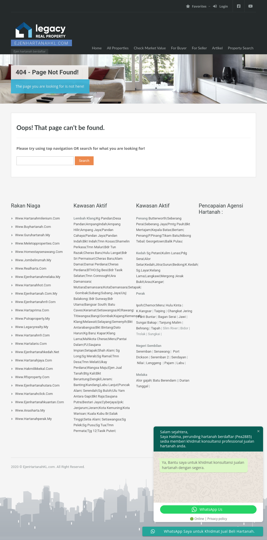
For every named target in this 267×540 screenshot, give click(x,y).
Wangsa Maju (97, 368)
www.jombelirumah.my (33, 260)
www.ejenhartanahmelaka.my (37, 277)
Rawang (127, 310)
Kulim (166, 253)
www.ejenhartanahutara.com (37, 385)
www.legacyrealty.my (31, 327)
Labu (180, 363)
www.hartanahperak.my (33, 419)
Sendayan (179, 357)
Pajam (170, 363)
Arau (147, 282)
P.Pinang (154, 236)
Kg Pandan (104, 218)
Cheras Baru (92, 253)
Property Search (240, 48)
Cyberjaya (109, 402)
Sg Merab (89, 356)
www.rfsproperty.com (32, 377)
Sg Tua (101, 425)
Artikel (217, 48)
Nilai (140, 363)
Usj (123, 293)
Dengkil (95, 379)
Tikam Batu (170, 236)
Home (97, 48)
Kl (118, 310)
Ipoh (139, 305)
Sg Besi (102, 270)
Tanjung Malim (170, 322)
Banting (79, 385)
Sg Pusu (89, 425)
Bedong (178, 264)
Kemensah (133, 316)
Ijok (120, 402)
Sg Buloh (104, 391)
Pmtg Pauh (176, 224)
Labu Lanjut (109, 385)
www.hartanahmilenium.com (37, 218)
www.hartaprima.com (32, 310)
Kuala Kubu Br (97, 414)
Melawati (90, 322)
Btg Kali (89, 373)
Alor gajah (143, 380)
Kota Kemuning (110, 408)
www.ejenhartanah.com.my (36, 293)
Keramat (89, 310)
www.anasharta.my (30, 410)
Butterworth (158, 218)
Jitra (158, 264)
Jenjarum (81, 408)
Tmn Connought (98, 276)
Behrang (142, 328)
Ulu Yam (118, 391)
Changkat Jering (180, 311)
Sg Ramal (104, 356)
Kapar (101, 333)
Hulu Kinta (173, 305)
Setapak (134, 287)
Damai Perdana (95, 264)
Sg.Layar (142, 270)
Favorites (196, 6)
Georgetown (155, 241)
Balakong (81, 299)
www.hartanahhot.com (33, 285)
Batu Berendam (165, 380)
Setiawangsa (106, 310)
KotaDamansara (115, 287)
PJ (86, 345)
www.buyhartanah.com (33, 227)
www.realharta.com (30, 268)
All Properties (118, 48)
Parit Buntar (146, 317)
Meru (112, 339)
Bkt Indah (90, 241)
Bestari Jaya (91, 402)
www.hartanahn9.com (32, 335)
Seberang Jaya (156, 224)
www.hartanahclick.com (34, 394)
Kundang (92, 385)
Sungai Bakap (146, 322)
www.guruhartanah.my (32, 235)
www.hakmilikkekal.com (34, 369)
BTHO (91, 270)
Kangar (158, 282)
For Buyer (179, 48)
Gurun (167, 264)
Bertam (177, 230)
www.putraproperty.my (32, 319)
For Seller (199, 48)
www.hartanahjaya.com (33, 360)
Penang (142, 236)
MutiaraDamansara (88, 287)
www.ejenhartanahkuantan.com (39, 402)
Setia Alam (92, 419)
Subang (94, 293)
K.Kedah (191, 264)
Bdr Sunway (98, 299)
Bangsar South (95, 304)
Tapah (155, 328)
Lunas (175, 253)
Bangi (95, 316)
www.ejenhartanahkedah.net (37, 352)
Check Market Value (150, 48)
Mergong (167, 276)
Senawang (162, 351)
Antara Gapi (82, 396)
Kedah (149, 264)
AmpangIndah (96, 224)
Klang (78, 322)
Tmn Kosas (106, 241)
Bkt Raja (98, 396)
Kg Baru (89, 333)
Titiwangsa (82, 316)
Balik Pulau (173, 241)
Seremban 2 (160, 357)
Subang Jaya (110, 293)
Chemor (150, 305)
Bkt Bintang (104, 327)
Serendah (90, 391)
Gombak (81, 293)
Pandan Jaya (95, 236)
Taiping (159, 311)
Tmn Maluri (95, 247)
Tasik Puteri (106, 431)
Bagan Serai (167, 317)
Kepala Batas (161, 230)
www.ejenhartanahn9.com (35, 302)
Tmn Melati (90, 362)
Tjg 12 (91, 431)
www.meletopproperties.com (37, 243)
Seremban (144, 351)
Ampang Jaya (90, 230)
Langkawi (152, 276)
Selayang (104, 322)
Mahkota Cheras (95, 339)
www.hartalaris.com (31, 344)
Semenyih (119, 322)
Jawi (182, 317)
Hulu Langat (112, 253)
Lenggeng (154, 363)
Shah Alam (106, 350)
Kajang (119, 316)
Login (220, 6)
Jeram (107, 379)
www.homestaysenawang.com (39, 252)
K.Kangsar (143, 311)
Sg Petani (154, 253)
